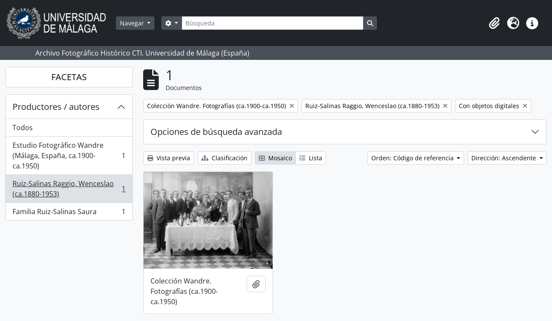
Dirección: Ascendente (504, 158)
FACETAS (69, 77)
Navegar (133, 23)
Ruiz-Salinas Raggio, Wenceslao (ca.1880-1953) (68, 189)
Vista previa (168, 158)
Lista (310, 158)
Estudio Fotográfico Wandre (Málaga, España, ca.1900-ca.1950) (68, 155)
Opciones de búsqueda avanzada (216, 131)
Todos (23, 127)
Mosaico (275, 158)
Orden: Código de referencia (413, 158)
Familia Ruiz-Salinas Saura (68, 213)
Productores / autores (56, 106)
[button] (494, 23)
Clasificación (224, 158)
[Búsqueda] (273, 23)
